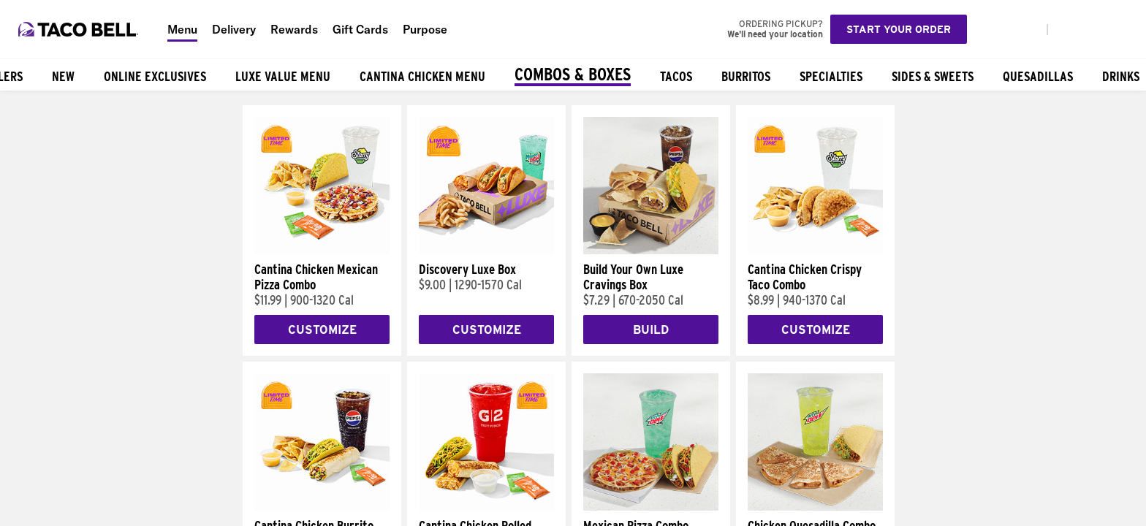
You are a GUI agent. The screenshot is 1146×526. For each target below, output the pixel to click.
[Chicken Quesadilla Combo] (815, 507)
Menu (182, 29)
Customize (322, 330)
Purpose (425, 29)
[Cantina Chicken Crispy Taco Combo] (815, 250)
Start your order (898, 29)
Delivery (234, 29)
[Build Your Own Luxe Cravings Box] (650, 250)
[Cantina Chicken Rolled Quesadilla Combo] (486, 507)
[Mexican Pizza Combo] (650, 507)
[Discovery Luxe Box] (486, 250)
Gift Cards (360, 29)
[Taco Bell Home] (79, 29)
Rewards (294, 29)
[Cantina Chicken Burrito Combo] (322, 507)
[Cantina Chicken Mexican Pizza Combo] (322, 250)
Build (651, 330)
